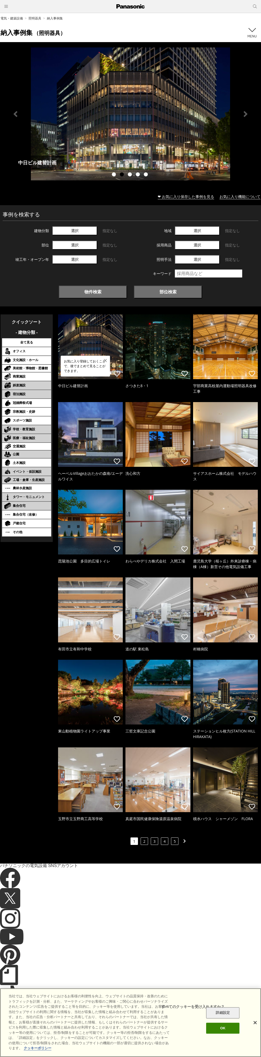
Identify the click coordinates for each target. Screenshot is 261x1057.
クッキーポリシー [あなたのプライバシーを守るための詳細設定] (37, 1048)
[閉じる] (255, 1022)
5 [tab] (146, 175)
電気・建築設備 (12, 18)
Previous (15, 114)
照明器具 (34, 18)
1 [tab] (114, 175)
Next (245, 114)
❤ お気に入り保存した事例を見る (186, 196)
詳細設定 (223, 1013)
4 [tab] (138, 175)
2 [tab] (122, 175)
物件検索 (92, 292)
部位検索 (168, 292)
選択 (75, 230)
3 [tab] (130, 175)
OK (223, 1028)
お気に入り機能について (239, 196)
